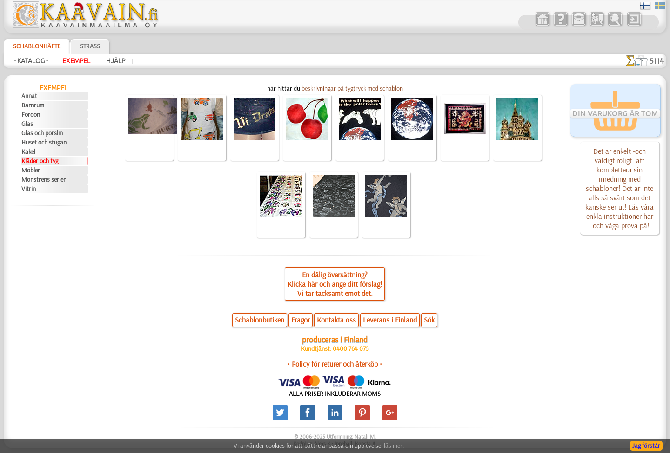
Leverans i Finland (390, 319)
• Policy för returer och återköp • (335, 363)
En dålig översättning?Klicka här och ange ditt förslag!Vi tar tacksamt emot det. (335, 284)
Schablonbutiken (259, 319)
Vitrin (28, 188)
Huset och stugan (44, 142)
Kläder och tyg (39, 161)
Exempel (77, 61)
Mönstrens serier (43, 179)
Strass (90, 46)
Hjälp (115, 61)
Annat (29, 96)
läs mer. (394, 445)
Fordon (30, 114)
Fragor (300, 319)
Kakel (28, 151)
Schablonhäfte (36, 46)
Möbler (30, 170)
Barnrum (32, 105)
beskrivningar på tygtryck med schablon (352, 88)
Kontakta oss (336, 319)
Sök (429, 319)
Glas (27, 123)
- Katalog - (31, 61)
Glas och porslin (42, 133)
